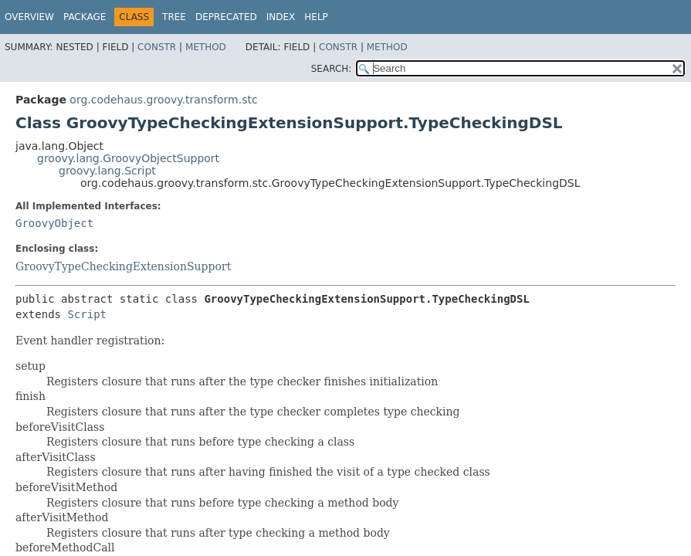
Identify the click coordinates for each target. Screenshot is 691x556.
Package (84, 17)
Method (205, 47)
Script (87, 314)
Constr (156, 47)
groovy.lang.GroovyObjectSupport (128, 158)
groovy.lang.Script (107, 170)
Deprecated (226, 17)
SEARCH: (331, 68)
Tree (174, 17)
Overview (29, 17)
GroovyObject (54, 223)
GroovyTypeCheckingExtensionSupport (123, 266)
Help (316, 17)
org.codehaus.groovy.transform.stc (163, 99)
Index (281, 17)
